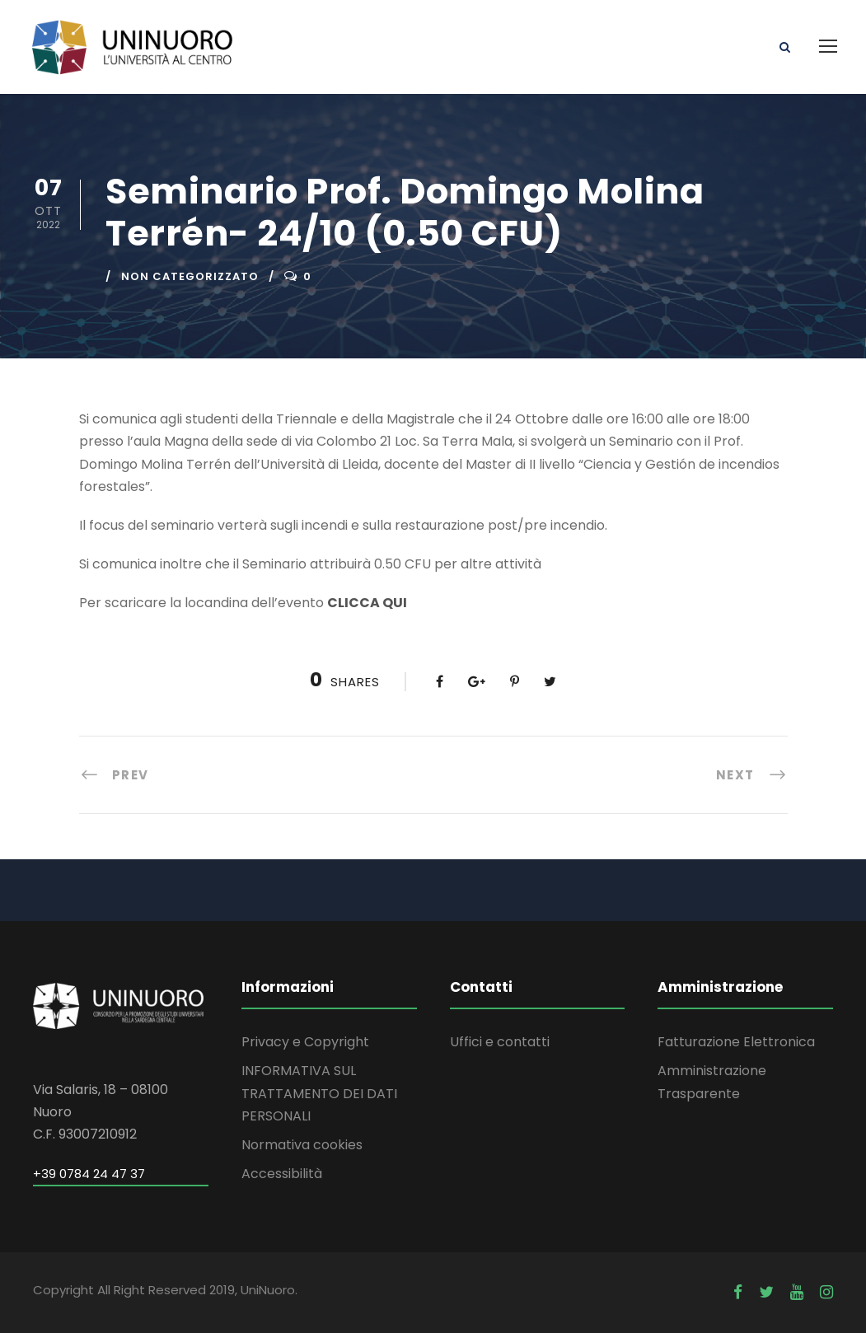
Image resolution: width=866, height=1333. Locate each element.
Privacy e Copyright (305, 1041)
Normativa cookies (302, 1144)
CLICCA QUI (367, 602)
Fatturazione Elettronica (736, 1041)
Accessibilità (281, 1173)
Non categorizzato (190, 276)
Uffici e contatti (500, 1041)
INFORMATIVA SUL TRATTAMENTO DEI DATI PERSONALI (319, 1093)
